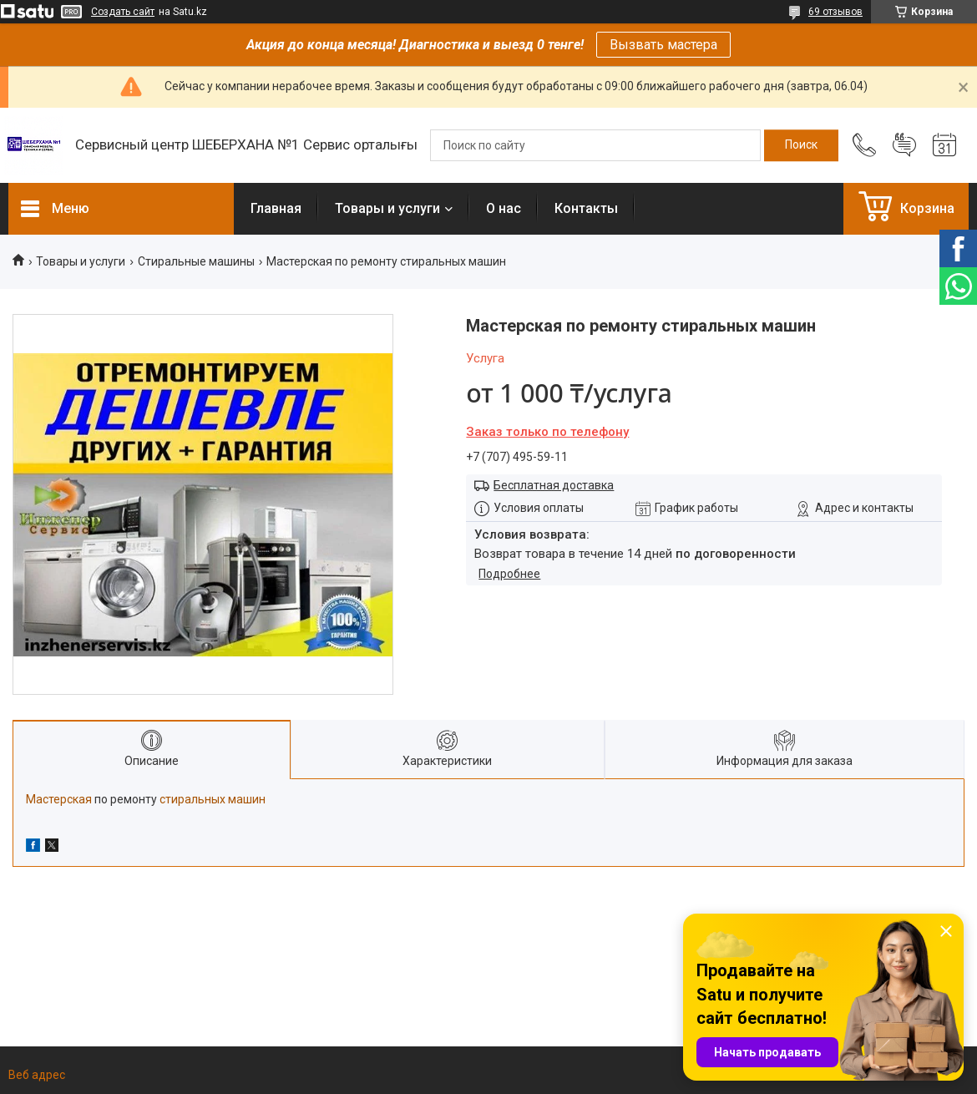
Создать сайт (122, 12)
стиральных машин (212, 799)
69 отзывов (835, 12)
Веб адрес (36, 1074)
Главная (276, 208)
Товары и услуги (387, 208)
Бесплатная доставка (554, 485)
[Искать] (801, 145)
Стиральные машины (196, 261)
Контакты (586, 208)
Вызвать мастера (663, 45)
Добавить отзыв (904, 145)
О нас (503, 208)
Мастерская (59, 799)
